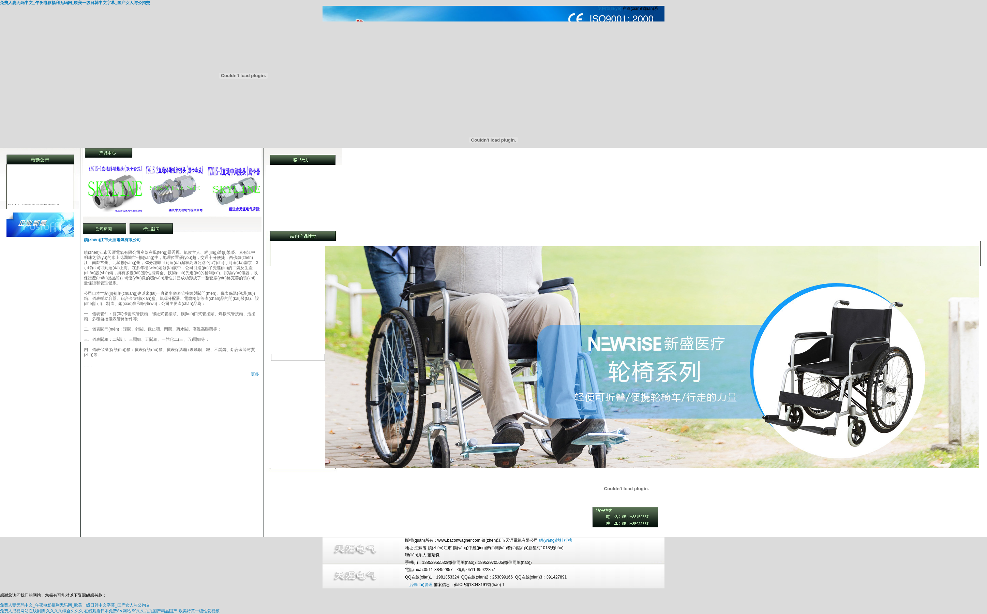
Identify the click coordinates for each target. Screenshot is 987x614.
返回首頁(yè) (610, 8)
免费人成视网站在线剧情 (22, 611)
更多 (255, 374)
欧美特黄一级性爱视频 (199, 611)
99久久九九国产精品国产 (154, 611)
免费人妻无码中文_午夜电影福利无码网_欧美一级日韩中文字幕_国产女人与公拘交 (75, 2)
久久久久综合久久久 (64, 611)
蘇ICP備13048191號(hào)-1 (479, 584)
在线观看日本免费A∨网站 (107, 611)
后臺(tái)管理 (421, 584)
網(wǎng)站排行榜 (555, 540)
